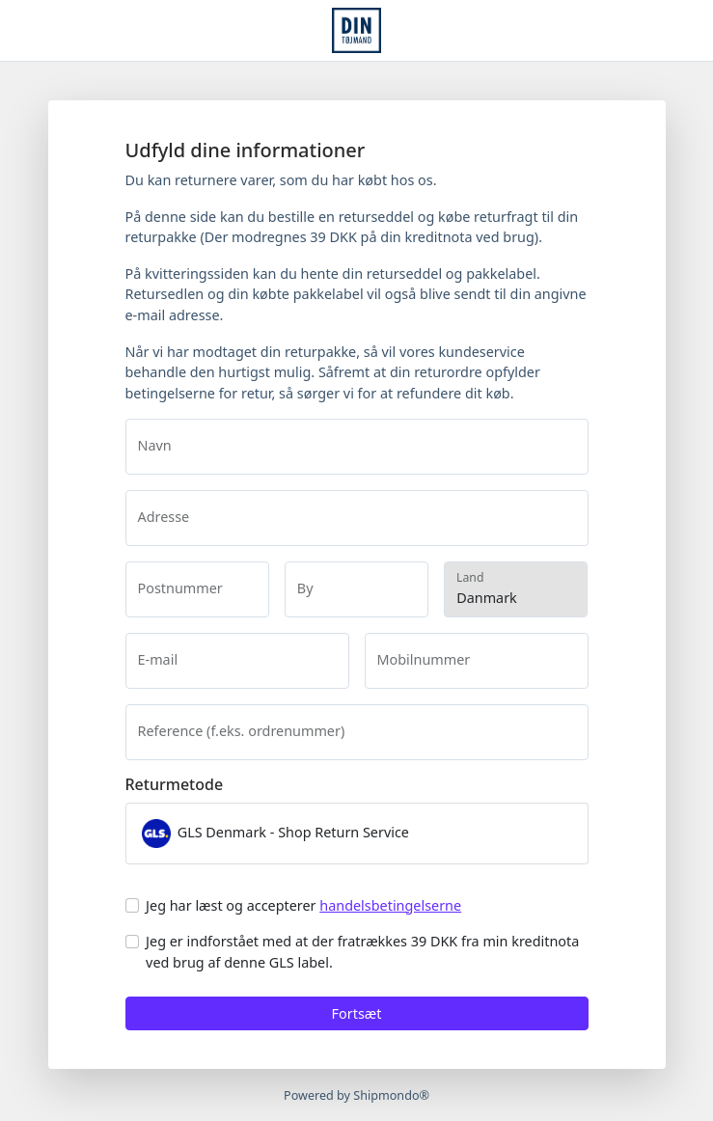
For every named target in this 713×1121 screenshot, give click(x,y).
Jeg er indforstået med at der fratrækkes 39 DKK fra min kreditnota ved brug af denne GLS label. (362, 951)
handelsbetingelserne (390, 905)
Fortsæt (357, 1013)
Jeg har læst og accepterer (303, 905)
